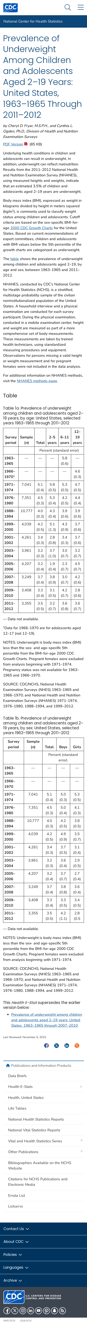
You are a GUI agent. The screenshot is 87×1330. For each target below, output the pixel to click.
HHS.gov (9, 1320)
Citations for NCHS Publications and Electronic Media (37, 1182)
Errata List (16, 1195)
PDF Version (15, 144)
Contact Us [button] (16, 1228)
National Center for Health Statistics (33, 21)
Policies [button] (13, 1254)
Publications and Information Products (41, 1065)
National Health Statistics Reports (36, 1119)
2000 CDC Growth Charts (31, 227)
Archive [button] (13, 1280)
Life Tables (17, 1108)
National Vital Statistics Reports (34, 1130)
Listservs (15, 1206)
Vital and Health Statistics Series (35, 1141)
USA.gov (26, 1320)
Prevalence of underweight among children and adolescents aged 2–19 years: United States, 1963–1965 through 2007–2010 (46, 1020)
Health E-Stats (20, 1086)
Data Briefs (17, 1075)
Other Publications (23, 1151)
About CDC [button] (16, 1241)
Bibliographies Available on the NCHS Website (39, 1165)
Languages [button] (16, 1267)
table (14, 258)
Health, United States (26, 1097)
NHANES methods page (37, 380)
